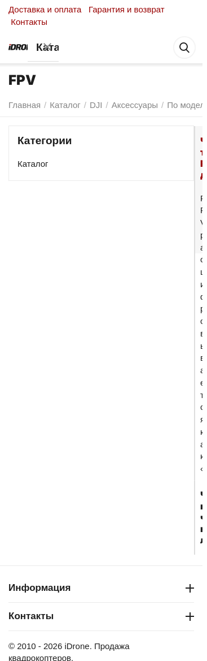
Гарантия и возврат (127, 9)
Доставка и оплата (44, 9)
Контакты (29, 22)
